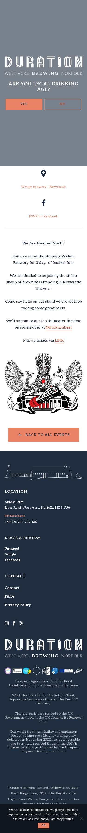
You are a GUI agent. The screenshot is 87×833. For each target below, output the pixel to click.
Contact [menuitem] (12, 588)
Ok (44, 825)
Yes (23, 104)
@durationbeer (59, 327)
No (63, 104)
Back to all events (47, 435)
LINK (59, 340)
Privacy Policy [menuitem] (18, 605)
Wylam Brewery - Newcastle (43, 187)
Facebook (12, 560)
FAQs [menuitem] (10, 596)
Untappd (12, 549)
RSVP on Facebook (43, 216)
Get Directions (15, 516)
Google (10, 554)
